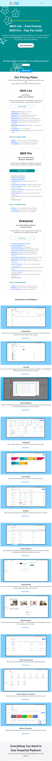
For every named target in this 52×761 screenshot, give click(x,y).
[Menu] (41, 3)
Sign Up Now (26, 70)
